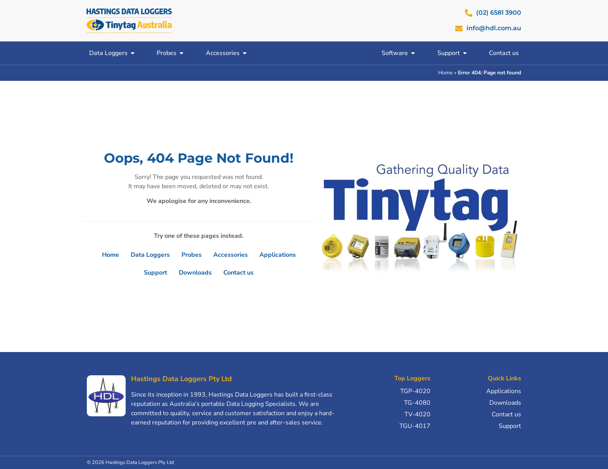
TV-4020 (417, 414)
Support (155, 272)
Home (445, 72)
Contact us (238, 272)
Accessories (230, 255)
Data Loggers (150, 255)
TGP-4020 (415, 391)
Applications (277, 255)
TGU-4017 (414, 426)
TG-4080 (417, 403)
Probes (191, 255)
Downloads (195, 272)
